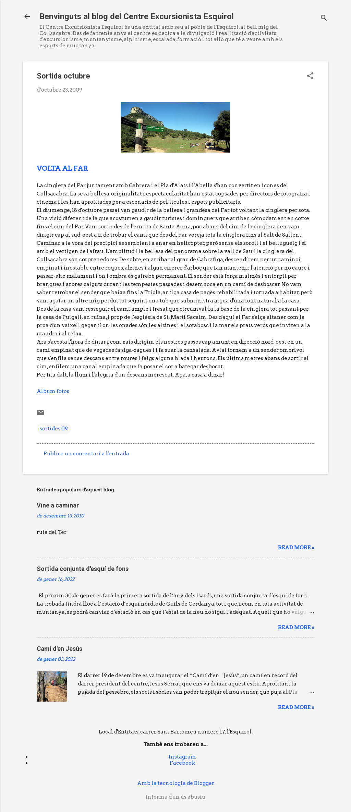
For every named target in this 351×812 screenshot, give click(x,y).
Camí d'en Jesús (59, 648)
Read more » (296, 548)
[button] (310, 76)
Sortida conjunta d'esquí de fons (83, 568)
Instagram (182, 757)
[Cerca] (324, 18)
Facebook (182, 763)
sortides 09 (54, 429)
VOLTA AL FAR (62, 168)
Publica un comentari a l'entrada (86, 454)
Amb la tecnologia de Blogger (175, 783)
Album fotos (53, 391)
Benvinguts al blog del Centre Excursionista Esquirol (136, 16)
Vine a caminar (58, 505)
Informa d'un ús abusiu (175, 797)
